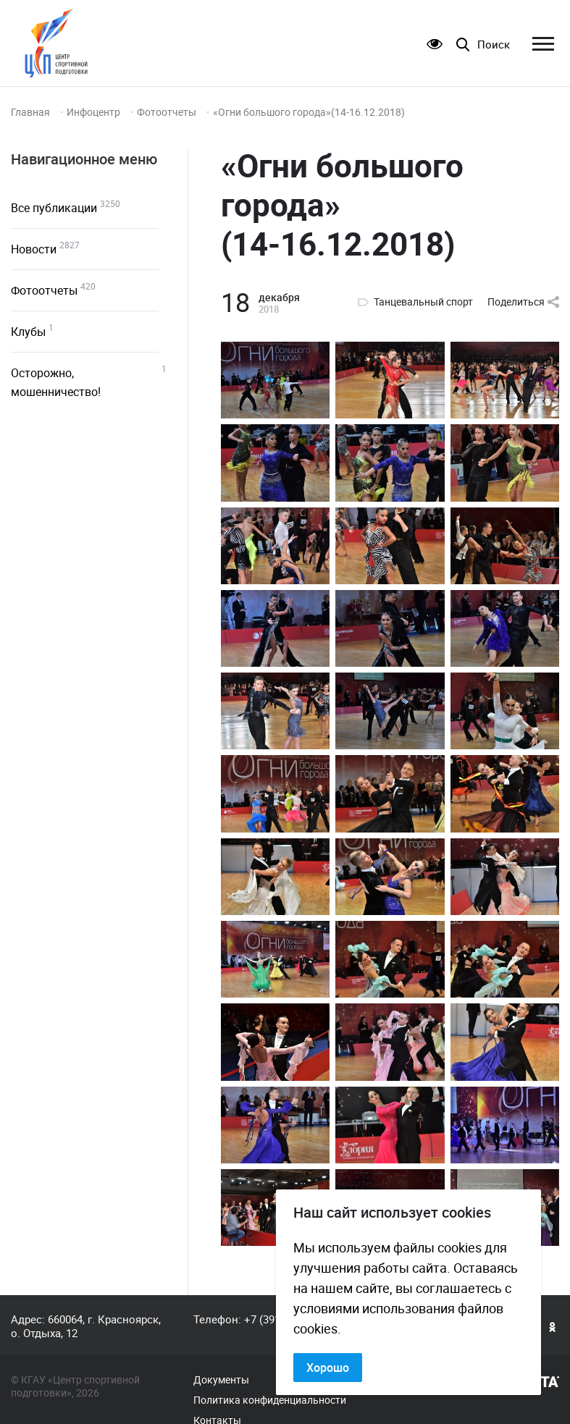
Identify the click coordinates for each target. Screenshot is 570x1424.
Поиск (493, 44)
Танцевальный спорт (423, 302)
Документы (221, 1379)
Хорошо (327, 1367)
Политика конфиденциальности (269, 1400)
